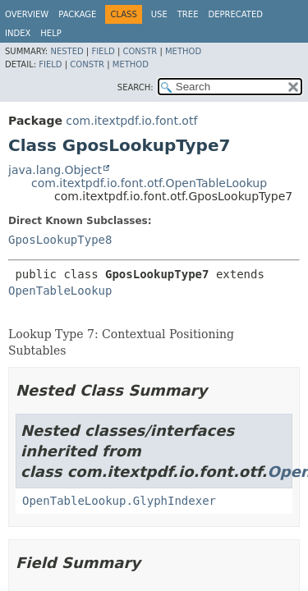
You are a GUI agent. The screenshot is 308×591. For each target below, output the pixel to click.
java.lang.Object (55, 169)
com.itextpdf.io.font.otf (131, 120)
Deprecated (235, 14)
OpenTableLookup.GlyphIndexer (119, 500)
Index (17, 33)
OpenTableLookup (60, 290)
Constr (139, 51)
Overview (26, 14)
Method (183, 51)
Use (159, 14)
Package (77, 14)
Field (102, 51)
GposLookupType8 (60, 239)
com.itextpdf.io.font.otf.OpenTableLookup (149, 183)
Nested (66, 51)
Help (50, 33)
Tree (188, 14)
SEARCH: (135, 87)
